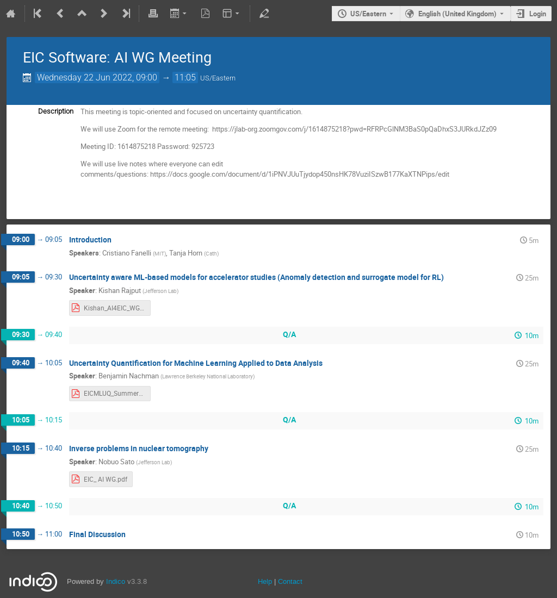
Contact (290, 581)
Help (265, 581)
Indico (115, 581)
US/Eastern (368, 13)
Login (537, 13)
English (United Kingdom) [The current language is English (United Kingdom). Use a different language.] (457, 13)
